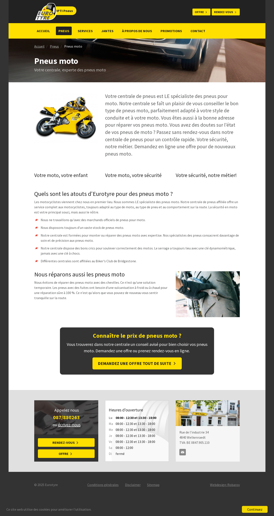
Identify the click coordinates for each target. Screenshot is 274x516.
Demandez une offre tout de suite (134, 363)
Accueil (43, 31)
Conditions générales (103, 485)
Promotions (171, 31)
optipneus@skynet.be (182, 452)
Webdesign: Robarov (225, 485)
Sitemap (153, 485)
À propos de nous (137, 31)
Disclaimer (133, 485)
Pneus (63, 31)
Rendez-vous (223, 12)
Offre (199, 12)
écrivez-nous (69, 424)
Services (85, 31)
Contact (198, 31)
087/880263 (66, 417)
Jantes (107, 31)
